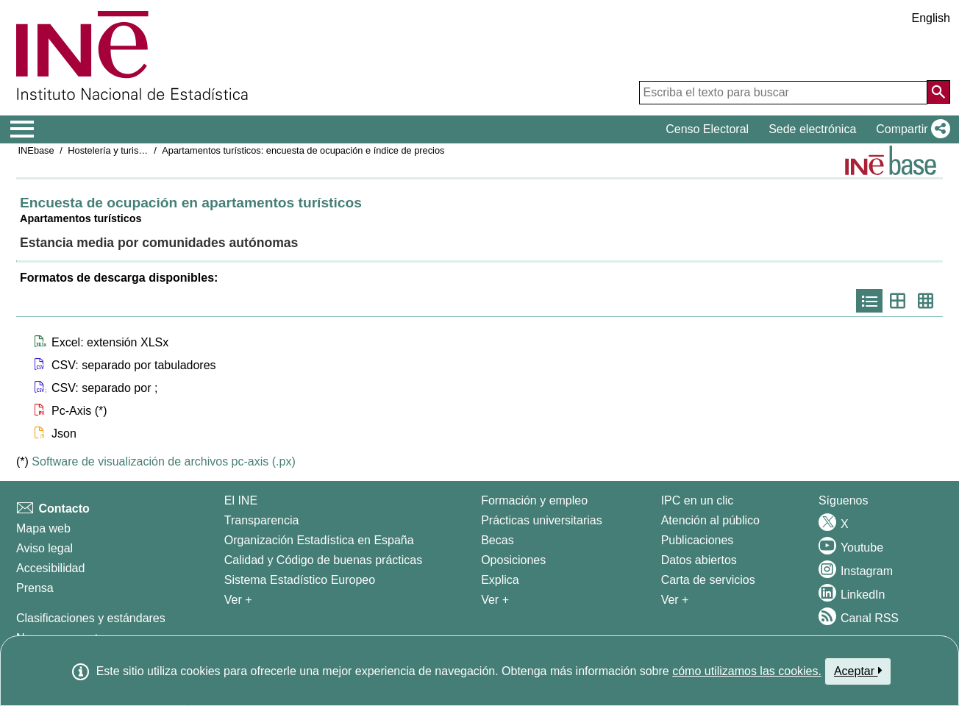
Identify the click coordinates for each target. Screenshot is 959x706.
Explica (500, 580)
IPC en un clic (697, 500)
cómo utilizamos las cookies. (746, 671)
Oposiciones (513, 560)
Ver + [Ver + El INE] (238, 599)
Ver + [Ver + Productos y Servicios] (675, 599)
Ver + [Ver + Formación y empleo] (495, 599)
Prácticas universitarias (541, 520)
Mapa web (43, 528)
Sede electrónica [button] (812, 129)
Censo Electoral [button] (707, 129)
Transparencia (261, 520)
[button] (910, 129)
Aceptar (858, 670)
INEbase (36, 150)
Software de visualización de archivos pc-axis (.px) (163, 461)
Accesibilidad (50, 568)
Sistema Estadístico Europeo (299, 580)
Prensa (35, 588)
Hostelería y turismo (109, 150)
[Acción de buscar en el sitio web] (938, 92)
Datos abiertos (699, 560)
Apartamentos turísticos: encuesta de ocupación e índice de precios (303, 150)
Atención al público (710, 520)
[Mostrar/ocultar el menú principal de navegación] (22, 129)
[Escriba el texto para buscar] (783, 92)
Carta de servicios (708, 580)
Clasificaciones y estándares (90, 618)
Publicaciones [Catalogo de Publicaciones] (697, 540)
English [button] (931, 18)
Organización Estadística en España (319, 540)
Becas (497, 540)
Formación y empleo (534, 500)
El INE (240, 500)
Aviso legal (44, 548)
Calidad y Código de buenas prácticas (323, 560)
